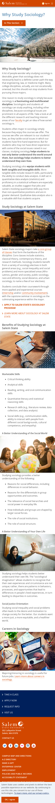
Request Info (12, 706)
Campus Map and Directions (16, 756)
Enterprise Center (11, 766)
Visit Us (8, 712)
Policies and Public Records (17, 773)
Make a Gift (8, 763)
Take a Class (11, 694)
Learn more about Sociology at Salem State (26, 315)
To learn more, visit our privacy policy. (31, 793)
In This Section (11, 22)
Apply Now (10, 700)
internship (8, 292)
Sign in (47, 3)
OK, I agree (10, 799)
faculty (18, 120)
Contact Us (8, 738)
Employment (8, 770)
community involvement (34, 292)
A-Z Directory (9, 759)
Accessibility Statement (14, 777)
